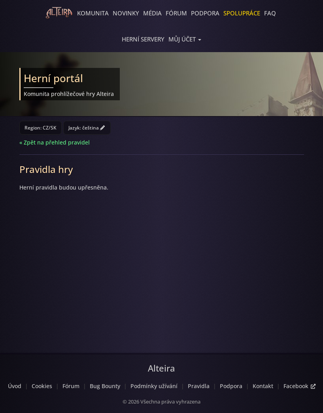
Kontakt (263, 386)
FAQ (270, 13)
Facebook (299, 386)
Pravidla (199, 386)
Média (152, 13)
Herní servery (143, 39)
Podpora (205, 13)
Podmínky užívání (154, 386)
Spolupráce (241, 13)
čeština (93, 127)
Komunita (93, 13)
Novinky (126, 13)
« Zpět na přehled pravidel (54, 142)
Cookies (42, 386)
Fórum (176, 13)
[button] (184, 39)
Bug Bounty (105, 386)
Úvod (14, 386)
